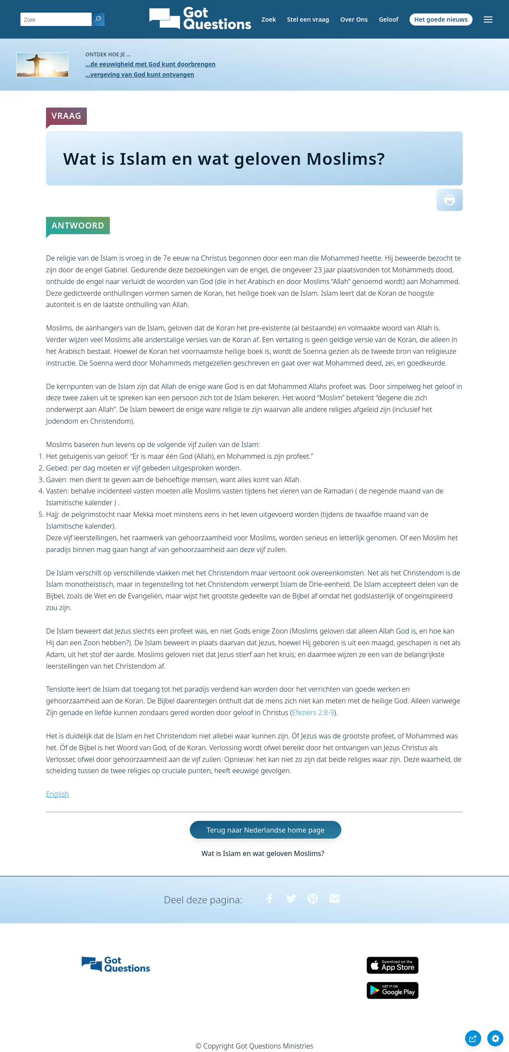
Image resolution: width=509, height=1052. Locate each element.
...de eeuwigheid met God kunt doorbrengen (151, 64)
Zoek (268, 19)
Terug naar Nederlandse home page (266, 830)
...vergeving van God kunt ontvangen (140, 74)
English (57, 794)
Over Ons (353, 19)
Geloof (388, 19)
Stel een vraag (308, 19)
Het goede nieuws (441, 19)
